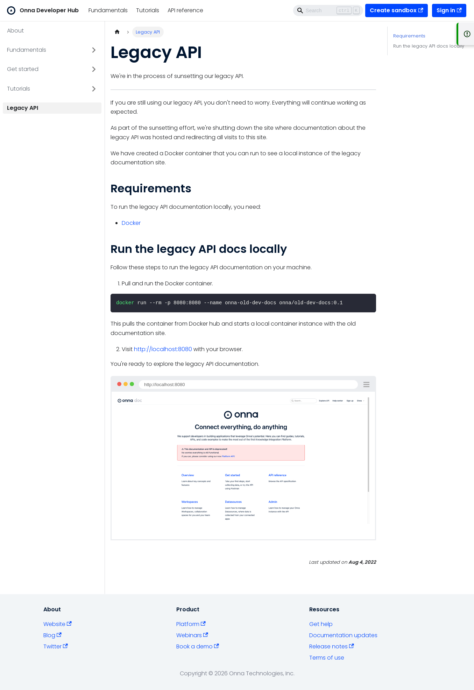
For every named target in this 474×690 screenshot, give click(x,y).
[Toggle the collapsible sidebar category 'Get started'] (93, 69)
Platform (191, 624)
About (15, 31)
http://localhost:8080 (163, 349)
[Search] (328, 10)
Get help (321, 624)
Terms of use (326, 658)
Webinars (192, 635)
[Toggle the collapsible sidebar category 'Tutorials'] (93, 88)
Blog (52, 635)
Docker (131, 223)
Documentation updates (343, 635)
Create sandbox (396, 10)
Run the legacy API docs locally (428, 46)
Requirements (409, 36)
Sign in (449, 10)
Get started (22, 69)
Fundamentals (108, 10)
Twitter (55, 646)
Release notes (331, 646)
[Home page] (117, 32)
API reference (185, 10)
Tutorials (147, 10)
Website (57, 624)
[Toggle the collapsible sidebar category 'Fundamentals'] (93, 50)
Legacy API (22, 108)
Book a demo (197, 646)
